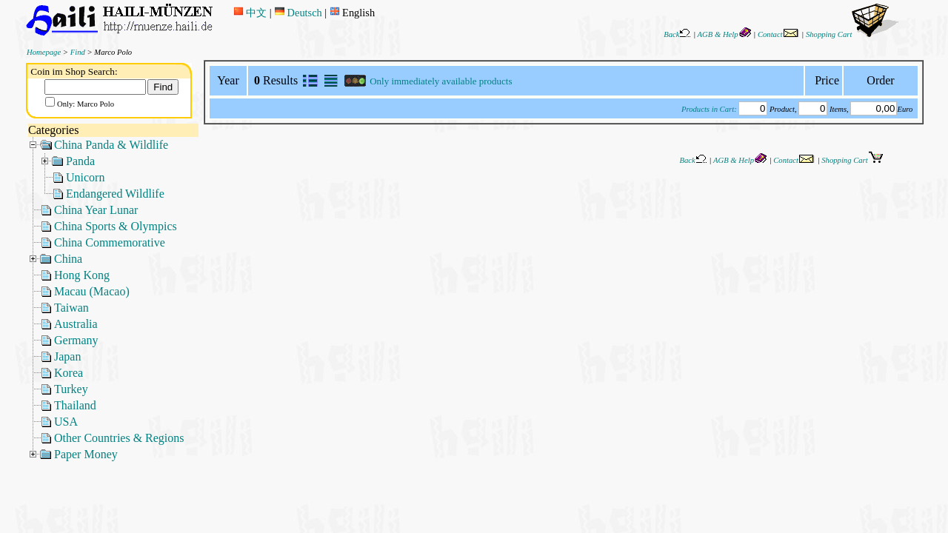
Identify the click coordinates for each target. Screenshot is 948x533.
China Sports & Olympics (115, 226)
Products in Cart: (709, 109)
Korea (68, 372)
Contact (779, 34)
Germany (76, 340)
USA (66, 421)
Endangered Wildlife (115, 193)
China (68, 258)
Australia (76, 324)
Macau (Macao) (92, 291)
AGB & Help (725, 34)
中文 (250, 13)
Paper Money (86, 454)
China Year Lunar (96, 210)
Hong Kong (82, 275)
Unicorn (85, 177)
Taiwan (71, 307)
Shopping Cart (853, 34)
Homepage (44, 52)
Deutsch (297, 13)
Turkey (71, 389)
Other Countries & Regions (119, 438)
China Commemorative (109, 242)
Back (677, 34)
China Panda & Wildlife (111, 144)
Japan (67, 356)
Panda (80, 161)
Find (77, 52)
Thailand (75, 405)
